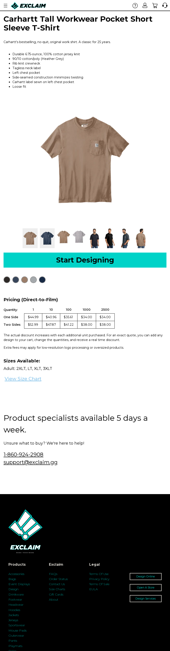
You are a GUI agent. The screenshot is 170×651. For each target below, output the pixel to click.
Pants (12, 641)
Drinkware (16, 594)
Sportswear (16, 625)
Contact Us (57, 584)
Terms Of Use (98, 574)
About (53, 600)
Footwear (15, 600)
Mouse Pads (17, 630)
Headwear (15, 605)
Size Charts (57, 589)
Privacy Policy (99, 579)
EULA (93, 589)
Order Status (58, 579)
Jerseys (13, 620)
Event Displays (19, 584)
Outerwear (16, 636)
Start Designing (85, 260)
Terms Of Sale (99, 584)
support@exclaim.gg (31, 462)
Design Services (145, 598)
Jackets (13, 615)
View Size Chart (23, 378)
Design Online (145, 576)
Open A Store (146, 587)
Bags (12, 579)
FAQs (53, 574)
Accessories (16, 574)
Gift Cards (56, 594)
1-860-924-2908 (23, 454)
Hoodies (14, 610)
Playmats (15, 646)
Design (13, 589)
